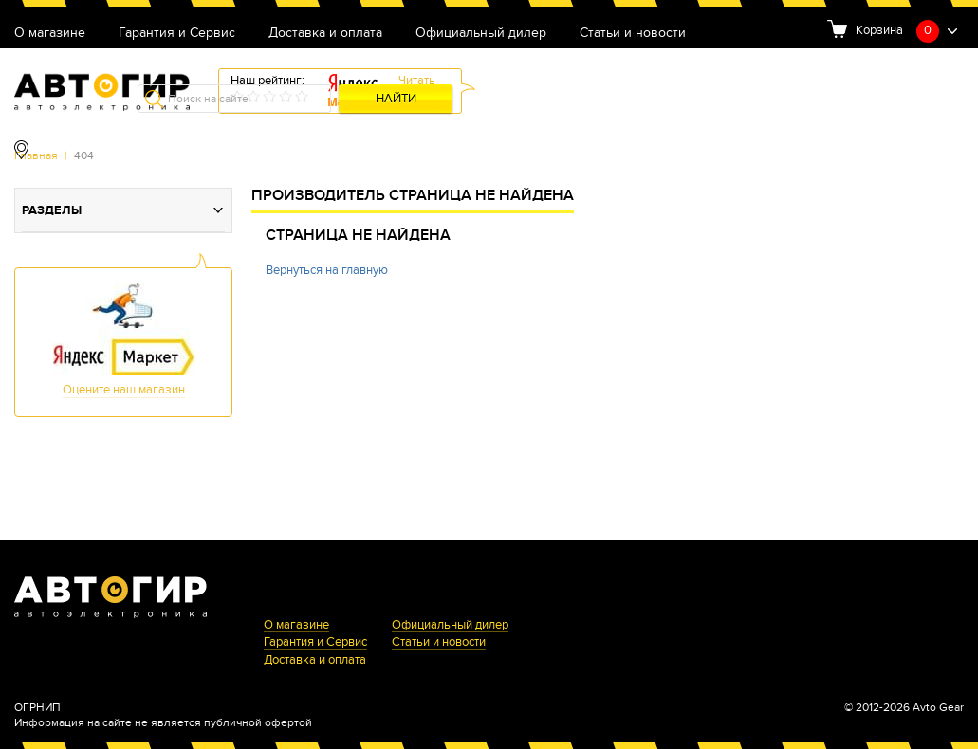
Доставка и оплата (325, 34)
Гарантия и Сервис (177, 34)
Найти (396, 99)
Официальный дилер (480, 34)
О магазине (49, 34)
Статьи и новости (633, 34)
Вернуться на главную (327, 271)
